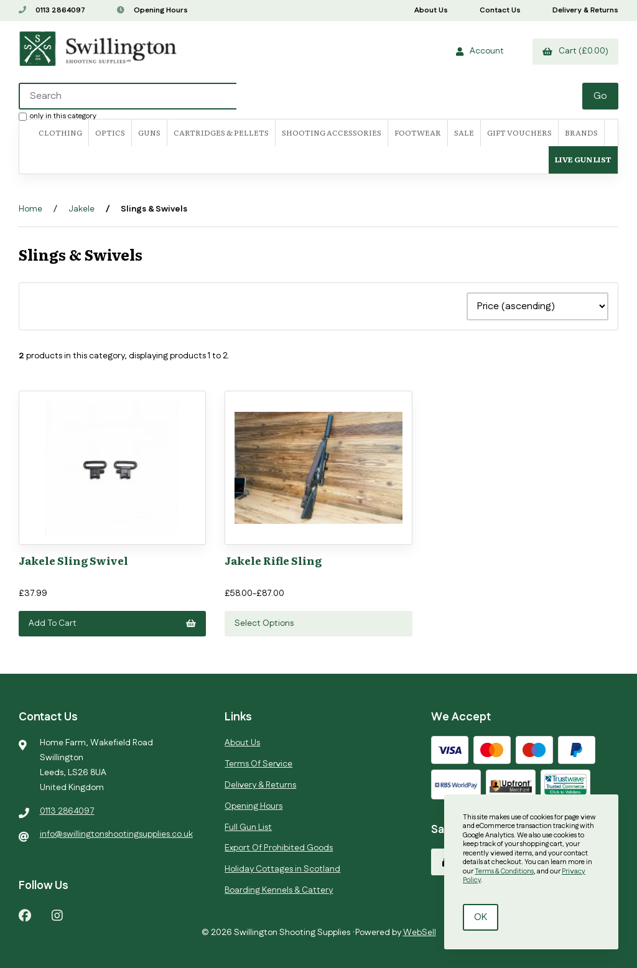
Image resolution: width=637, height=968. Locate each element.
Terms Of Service (258, 764)
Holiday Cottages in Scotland (282, 869)
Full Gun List (248, 827)
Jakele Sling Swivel (73, 560)
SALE (464, 132)
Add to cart (112, 623)
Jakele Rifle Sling (273, 560)
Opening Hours (152, 10)
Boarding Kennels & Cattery (279, 890)
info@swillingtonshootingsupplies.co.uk (116, 834)
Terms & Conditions (504, 872)
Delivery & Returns (585, 10)
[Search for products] (301, 96)
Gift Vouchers (519, 132)
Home (30, 209)
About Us (431, 10)
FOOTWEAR (417, 132)
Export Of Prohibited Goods (279, 848)
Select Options (264, 623)
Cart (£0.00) (575, 51)
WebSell (419, 932)
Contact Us (500, 10)
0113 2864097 (52, 10)
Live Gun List (583, 159)
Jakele (81, 209)
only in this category (57, 116)
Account (480, 51)
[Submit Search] (600, 96)
